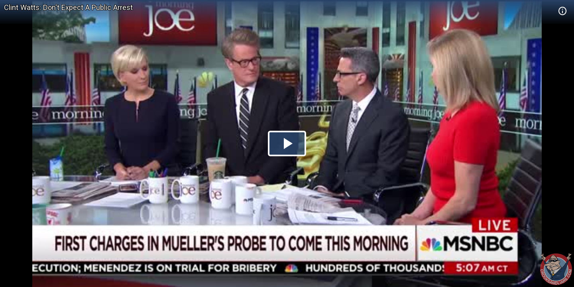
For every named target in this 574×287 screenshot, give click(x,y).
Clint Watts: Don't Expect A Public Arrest (68, 7)
